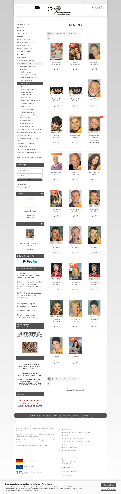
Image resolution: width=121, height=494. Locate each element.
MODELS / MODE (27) (23, 39)
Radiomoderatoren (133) (27, 126)
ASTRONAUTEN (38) (23, 24)
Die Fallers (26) (25, 83)
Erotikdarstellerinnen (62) (27, 123)
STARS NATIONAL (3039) (24, 63)
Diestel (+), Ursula (30, 211)
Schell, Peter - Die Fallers (75, 210)
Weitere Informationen (109, 489)
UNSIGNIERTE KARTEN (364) (25, 143)
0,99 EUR (30, 249)
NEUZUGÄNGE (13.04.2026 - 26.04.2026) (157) (29, 158)
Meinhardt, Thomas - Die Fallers (75, 173)
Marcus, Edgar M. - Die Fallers (75, 136)
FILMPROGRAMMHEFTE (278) (26, 146)
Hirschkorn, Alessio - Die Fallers (56, 136)
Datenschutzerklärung (31, 490)
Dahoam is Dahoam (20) (28, 78)
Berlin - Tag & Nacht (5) (28, 75)
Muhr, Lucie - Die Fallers (94, 173)
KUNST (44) (20, 30)
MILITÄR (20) (21, 36)
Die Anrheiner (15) (26, 80)
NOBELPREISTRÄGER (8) (24, 51)
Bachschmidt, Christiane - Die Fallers (56, 63)
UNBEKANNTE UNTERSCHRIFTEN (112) (29, 129)
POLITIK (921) (21, 54)
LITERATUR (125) (22, 33)
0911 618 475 (68, 475)
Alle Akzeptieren (109, 485)
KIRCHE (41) (20, 27)
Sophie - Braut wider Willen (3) (30, 101)
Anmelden (30, 180)
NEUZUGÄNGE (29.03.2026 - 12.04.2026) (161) (29, 153)
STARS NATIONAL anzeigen (28, 66)
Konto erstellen (22, 184)
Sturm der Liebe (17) (27, 103)
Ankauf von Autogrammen (90, 2)
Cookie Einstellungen (70, 450)
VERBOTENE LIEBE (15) (28, 109)
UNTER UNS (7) (25, 106)
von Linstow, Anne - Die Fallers (94, 320)
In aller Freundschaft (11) (29, 89)
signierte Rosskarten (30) (27, 115)
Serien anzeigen (26, 72)
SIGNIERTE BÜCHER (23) (24, 135)
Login (103, 2)
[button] (49, 33)
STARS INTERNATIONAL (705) (26, 60)
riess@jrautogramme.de (69, 471)
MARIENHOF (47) (26, 95)
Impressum (67, 429)
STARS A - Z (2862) (25, 118)
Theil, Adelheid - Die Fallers (56, 283)
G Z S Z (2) (24, 86)
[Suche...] (37, 7)
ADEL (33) (20, 21)
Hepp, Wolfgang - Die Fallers (94, 99)
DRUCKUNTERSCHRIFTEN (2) (26, 149)
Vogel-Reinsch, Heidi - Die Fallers (75, 320)
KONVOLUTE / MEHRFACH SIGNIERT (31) (29, 132)
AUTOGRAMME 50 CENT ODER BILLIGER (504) (29, 139)
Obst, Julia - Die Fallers (56, 210)
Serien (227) (23, 69)
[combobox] (61, 33)
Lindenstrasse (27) (27, 92)
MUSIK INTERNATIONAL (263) (26, 42)
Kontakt (66, 435)
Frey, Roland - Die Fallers (56, 99)
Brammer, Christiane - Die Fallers (75, 63)
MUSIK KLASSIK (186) (23, 45)
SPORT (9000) (21, 57)
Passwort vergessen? (23, 187)
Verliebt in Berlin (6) (27, 112)
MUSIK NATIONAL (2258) (24, 48)
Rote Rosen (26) (26, 98)
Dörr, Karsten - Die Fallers (94, 63)
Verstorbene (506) (25, 121)
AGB (65, 444)
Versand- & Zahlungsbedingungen (74, 438)
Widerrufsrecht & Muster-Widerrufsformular (77, 432)
